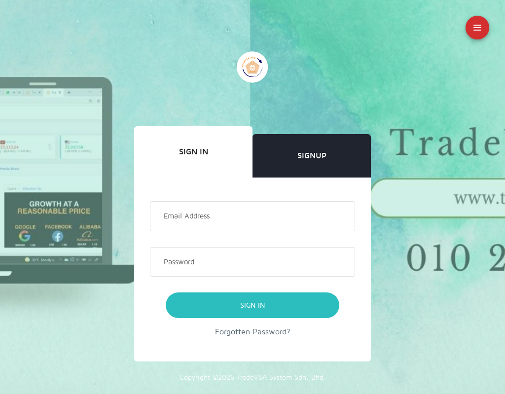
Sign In (193, 151)
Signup (311, 155)
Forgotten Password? (252, 331)
